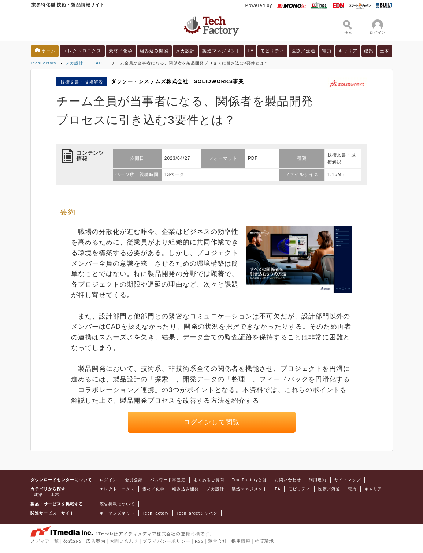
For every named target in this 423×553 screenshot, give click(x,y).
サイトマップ (347, 480)
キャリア (347, 51)
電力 (326, 51)
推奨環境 (264, 541)
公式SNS (72, 541)
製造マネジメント (221, 51)
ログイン (108, 480)
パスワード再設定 (168, 480)
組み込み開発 (154, 51)
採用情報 (241, 541)
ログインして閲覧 (211, 422)
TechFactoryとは (249, 480)
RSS (199, 541)
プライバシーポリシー (166, 541)
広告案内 (95, 541)
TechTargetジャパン (197, 513)
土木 (384, 51)
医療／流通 (303, 51)
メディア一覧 (44, 541)
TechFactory (43, 63)
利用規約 (317, 480)
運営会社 (217, 541)
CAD (97, 63)
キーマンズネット (117, 513)
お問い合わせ (288, 480)
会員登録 (133, 480)
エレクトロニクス (82, 51)
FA (251, 51)
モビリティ (272, 51)
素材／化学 (121, 51)
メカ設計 (185, 51)
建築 (369, 51)
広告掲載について (117, 504)
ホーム (48, 51)
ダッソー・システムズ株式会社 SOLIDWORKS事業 (177, 81)
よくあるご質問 (208, 480)
